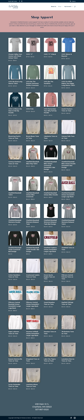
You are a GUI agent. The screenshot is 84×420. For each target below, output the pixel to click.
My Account (67, 6)
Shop (59, 6)
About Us (53, 6)
